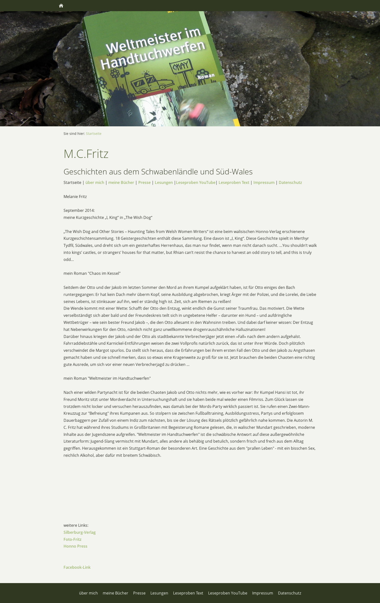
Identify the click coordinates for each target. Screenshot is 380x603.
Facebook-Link (77, 567)
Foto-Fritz (73, 539)
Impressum (264, 182)
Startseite (94, 133)
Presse (144, 182)
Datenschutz (290, 182)
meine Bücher (121, 182)
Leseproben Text (234, 182)
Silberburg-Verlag (80, 532)
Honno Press (75, 546)
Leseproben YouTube (195, 182)
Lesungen (164, 182)
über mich (94, 182)
